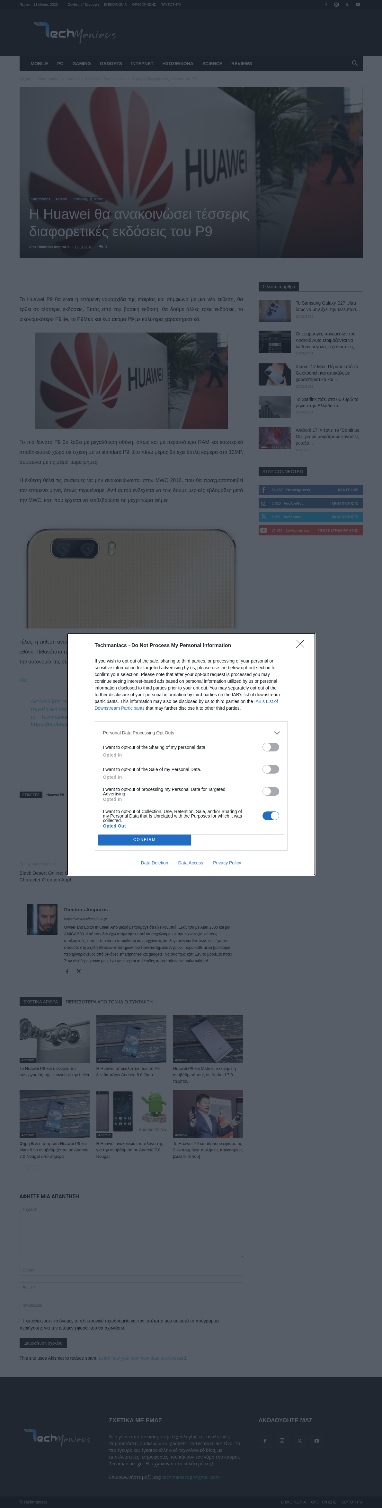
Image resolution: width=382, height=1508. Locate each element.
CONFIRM (145, 839)
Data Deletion (154, 862)
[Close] (302, 646)
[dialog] (191, 754)
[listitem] (191, 733)
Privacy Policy (227, 862)
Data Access (190, 862)
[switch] (270, 747)
